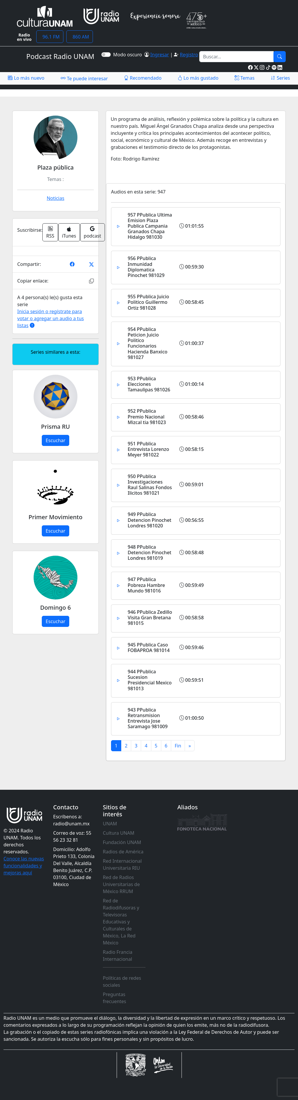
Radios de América (123, 851)
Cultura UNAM (118, 833)
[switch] (106, 54)
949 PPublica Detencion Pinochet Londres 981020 (149, 520)
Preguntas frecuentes (114, 998)
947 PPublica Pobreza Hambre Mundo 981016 (146, 585)
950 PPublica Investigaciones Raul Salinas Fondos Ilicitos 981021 (150, 484)
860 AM (79, 37)
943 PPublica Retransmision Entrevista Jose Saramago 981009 (148, 718)
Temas (245, 78)
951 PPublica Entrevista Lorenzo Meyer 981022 (148, 449)
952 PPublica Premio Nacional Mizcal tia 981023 (147, 416)
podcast (92, 232)
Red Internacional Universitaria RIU (122, 864)
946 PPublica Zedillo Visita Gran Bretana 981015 (150, 617)
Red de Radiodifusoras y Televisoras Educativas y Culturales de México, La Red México (121, 921)
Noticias (55, 198)
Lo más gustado (198, 78)
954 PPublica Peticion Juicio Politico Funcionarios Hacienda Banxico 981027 (147, 343)
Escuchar (55, 440)
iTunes (69, 233)
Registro (189, 54)
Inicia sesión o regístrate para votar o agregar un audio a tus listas (50, 318)
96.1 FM (50, 37)
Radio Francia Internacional (117, 955)
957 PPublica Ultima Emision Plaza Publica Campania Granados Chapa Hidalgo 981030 (150, 226)
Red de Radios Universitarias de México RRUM (121, 884)
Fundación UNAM (122, 842)
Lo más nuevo (26, 78)
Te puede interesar (84, 78)
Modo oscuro (128, 54)
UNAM (110, 823)
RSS (50, 232)
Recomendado (143, 78)
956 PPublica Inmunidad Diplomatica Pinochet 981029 (146, 266)
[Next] (190, 745)
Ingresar (159, 54)
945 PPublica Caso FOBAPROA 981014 (149, 647)
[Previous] (178, 745)
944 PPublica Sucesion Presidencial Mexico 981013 (150, 680)
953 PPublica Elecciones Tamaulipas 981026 (149, 384)
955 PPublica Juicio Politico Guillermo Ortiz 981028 (148, 302)
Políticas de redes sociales (122, 981)
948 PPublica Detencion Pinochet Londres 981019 (149, 552)
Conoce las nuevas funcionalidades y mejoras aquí (24, 865)
